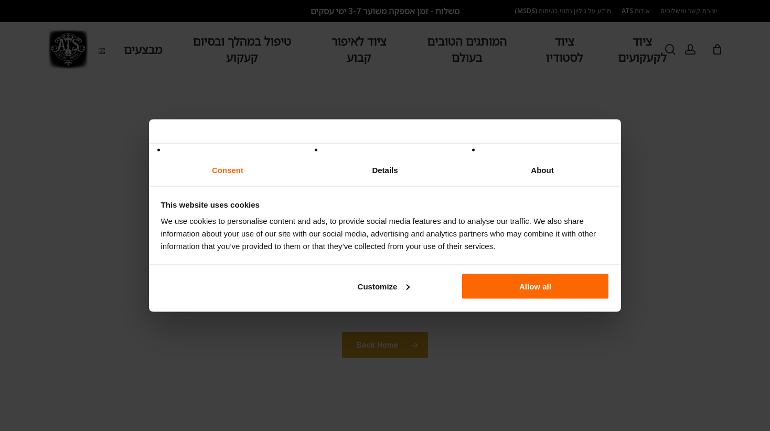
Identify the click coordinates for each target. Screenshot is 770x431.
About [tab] (542, 170)
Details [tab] (385, 170)
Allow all (535, 286)
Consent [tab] (227, 170)
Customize (384, 286)
